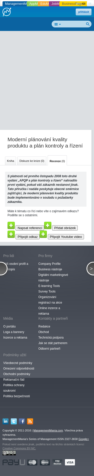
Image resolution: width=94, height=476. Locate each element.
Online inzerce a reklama (49, 310)
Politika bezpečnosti (16, 396)
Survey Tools (46, 291)
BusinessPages (73, 4)
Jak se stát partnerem (52, 343)
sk (89, 3)
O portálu (9, 326)
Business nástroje (50, 269)
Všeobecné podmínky (17, 363)
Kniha (10, 160)
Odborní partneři (49, 348)
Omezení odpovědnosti (18, 368)
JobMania (58, 4)
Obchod (43, 332)
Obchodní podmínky (16, 374)
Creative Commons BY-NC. (19, 448)
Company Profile (49, 264)
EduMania (47, 4)
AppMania (36, 4)
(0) (57, 161)
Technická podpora (51, 337)
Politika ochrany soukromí (14, 387)
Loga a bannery (13, 332)
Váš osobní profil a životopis (15, 266)
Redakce (44, 326)
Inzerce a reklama (15, 337)
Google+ (83, 439)
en (77, 3)
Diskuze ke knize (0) (31, 160)
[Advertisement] (47, 81)
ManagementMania (19, 4)
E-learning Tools (49, 286)
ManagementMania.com (48, 430)
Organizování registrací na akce (50, 299)
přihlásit (83, 11)
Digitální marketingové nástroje (53, 277)
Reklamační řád (13, 379)
